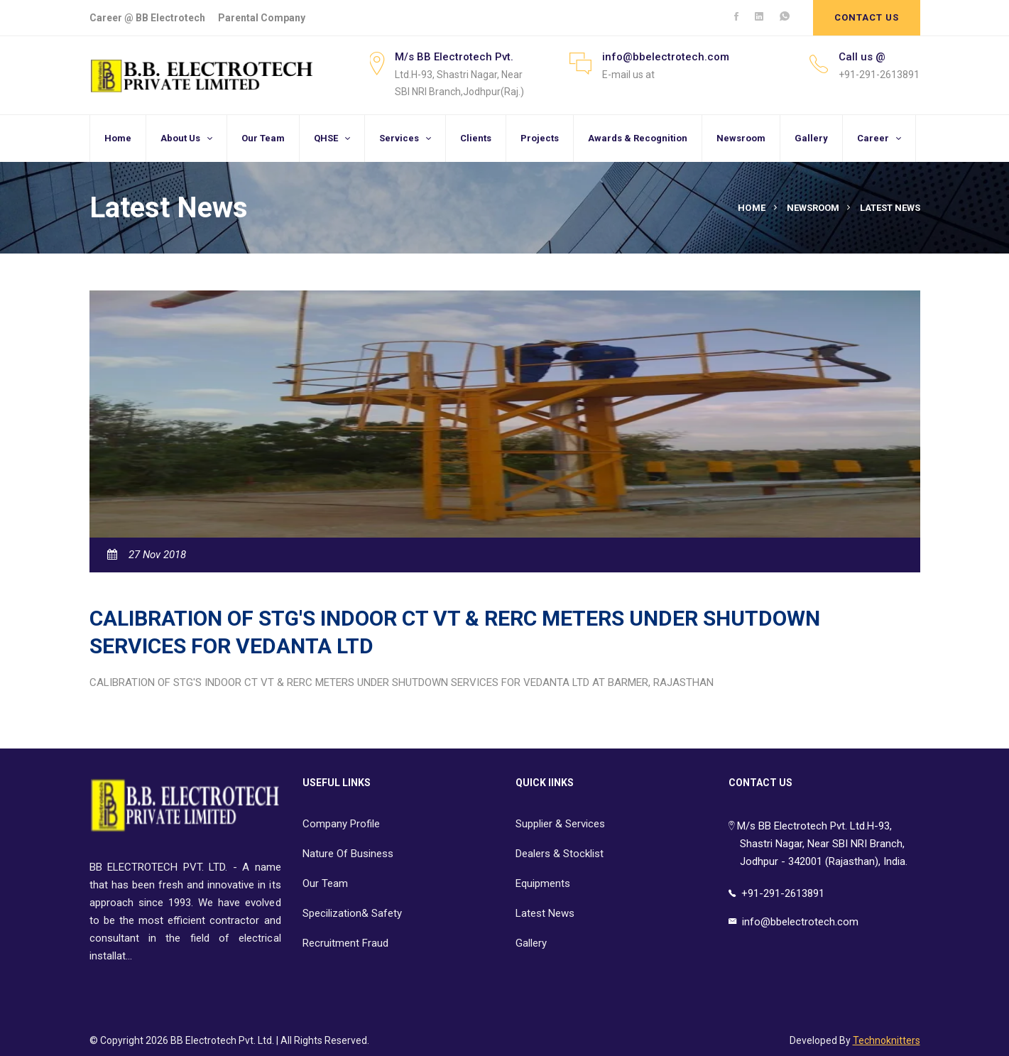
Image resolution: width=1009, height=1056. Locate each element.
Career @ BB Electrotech (147, 18)
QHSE (326, 138)
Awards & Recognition (637, 138)
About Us (180, 138)
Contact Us (866, 17)
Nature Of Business (347, 853)
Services (399, 138)
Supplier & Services (560, 823)
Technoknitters (886, 1040)
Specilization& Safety (352, 913)
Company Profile (341, 823)
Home (117, 138)
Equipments (543, 883)
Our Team (263, 138)
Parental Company (261, 18)
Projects (539, 138)
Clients (475, 138)
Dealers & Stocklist (560, 853)
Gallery (811, 138)
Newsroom (740, 138)
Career (873, 138)
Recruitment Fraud (345, 943)
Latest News (545, 913)
